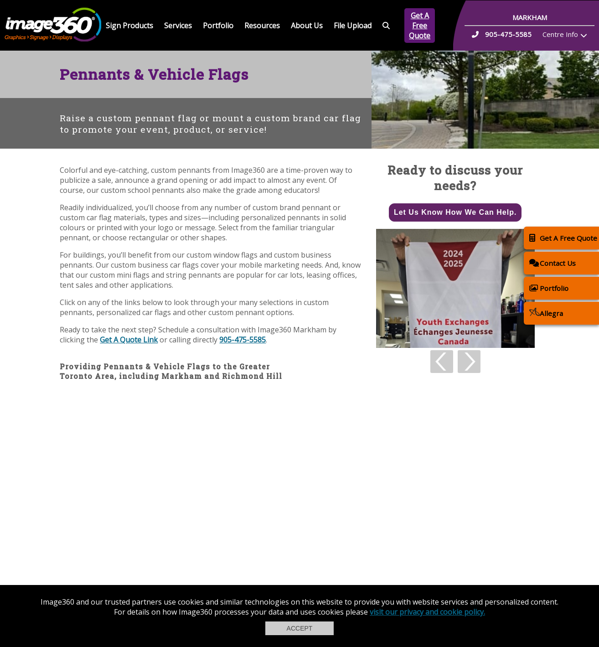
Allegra (546, 313)
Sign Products (129, 26)
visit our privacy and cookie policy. (427, 612)
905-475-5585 (242, 340)
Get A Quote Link (129, 340)
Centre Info (560, 34)
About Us (307, 26)
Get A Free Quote (419, 25)
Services (178, 26)
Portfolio (218, 26)
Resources (262, 26)
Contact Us (552, 263)
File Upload (353, 26)
